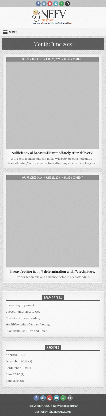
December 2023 (17, 361)
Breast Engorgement (20, 305)
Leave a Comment (73, 59)
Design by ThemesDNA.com (53, 411)
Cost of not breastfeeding (23, 318)
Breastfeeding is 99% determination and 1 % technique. (52, 271)
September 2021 (17, 368)
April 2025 (13, 355)
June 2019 (13, 380)
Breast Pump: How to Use (23, 311)
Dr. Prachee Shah (32, 59)
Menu (13, 32)
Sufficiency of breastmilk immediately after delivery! (52, 152)
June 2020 (13, 374)
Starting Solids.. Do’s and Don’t (26, 331)
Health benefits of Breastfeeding (28, 324)
